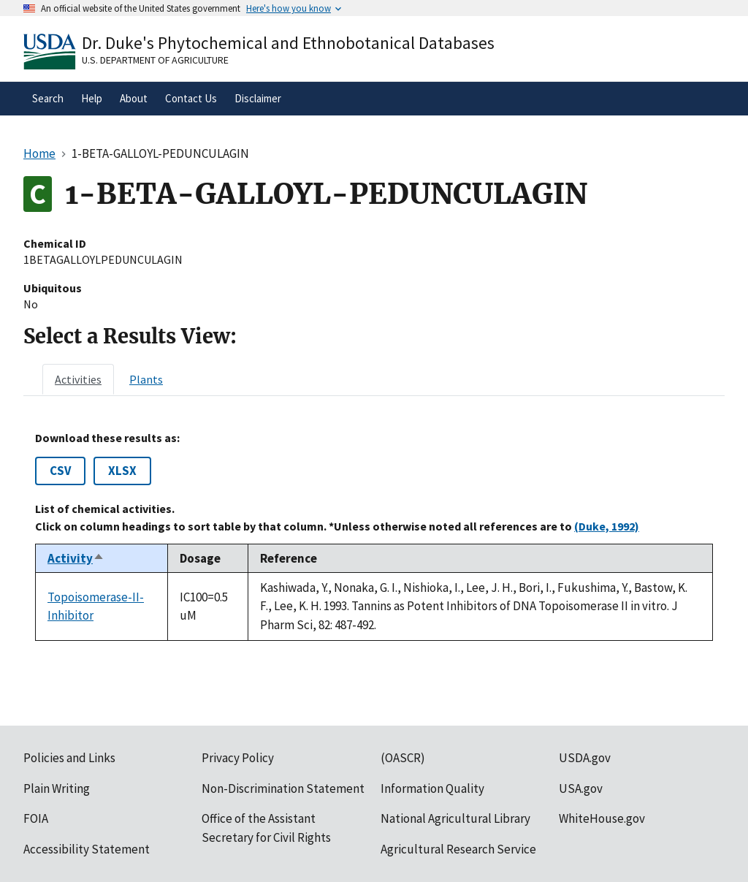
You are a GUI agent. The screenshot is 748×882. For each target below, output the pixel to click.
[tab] (78, 379)
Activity (75, 558)
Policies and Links (69, 758)
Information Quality (432, 788)
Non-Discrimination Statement (283, 788)
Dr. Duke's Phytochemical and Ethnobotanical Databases (288, 42)
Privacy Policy (238, 758)
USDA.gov (585, 758)
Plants (146, 379)
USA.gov (581, 788)
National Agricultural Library (455, 818)
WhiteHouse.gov (602, 818)
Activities (78, 379)
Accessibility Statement (86, 849)
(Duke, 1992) (606, 526)
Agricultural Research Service (458, 849)
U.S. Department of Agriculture (155, 59)
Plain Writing (56, 788)
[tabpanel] (374, 536)
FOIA (35, 818)
